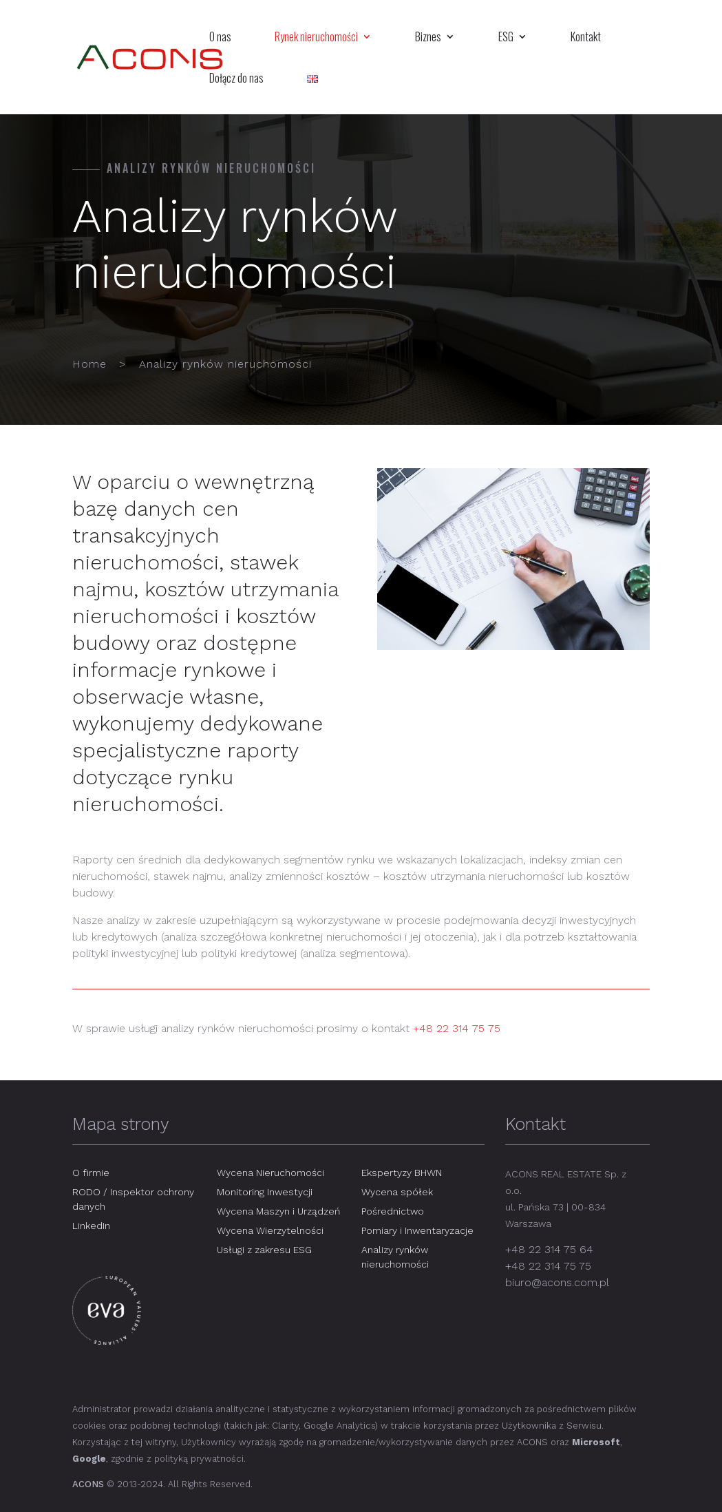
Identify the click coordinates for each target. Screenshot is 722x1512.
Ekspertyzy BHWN (401, 1172)
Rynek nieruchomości (316, 38)
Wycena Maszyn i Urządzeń (278, 1211)
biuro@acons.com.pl (557, 1282)
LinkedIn (91, 1225)
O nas (220, 38)
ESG (505, 38)
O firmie (90, 1172)
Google (89, 1458)
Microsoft (596, 1442)
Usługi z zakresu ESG (264, 1249)
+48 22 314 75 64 (549, 1249)
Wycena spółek (397, 1191)
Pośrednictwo (392, 1211)
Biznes (428, 38)
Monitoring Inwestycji (264, 1191)
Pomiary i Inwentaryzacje (417, 1230)
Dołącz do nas (236, 79)
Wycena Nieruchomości (270, 1172)
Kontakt (586, 38)
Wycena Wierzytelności (270, 1230)
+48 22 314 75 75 (456, 1028)
